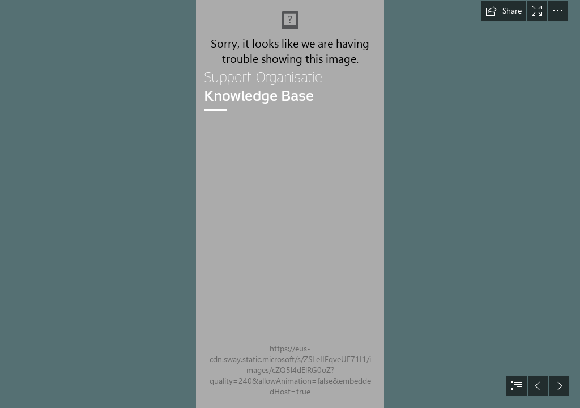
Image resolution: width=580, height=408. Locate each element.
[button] (503, 11)
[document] (290, 204)
